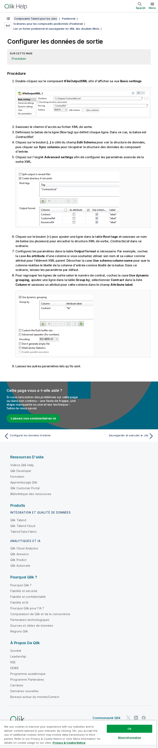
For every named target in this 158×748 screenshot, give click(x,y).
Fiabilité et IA (19, 602)
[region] (78, 734)
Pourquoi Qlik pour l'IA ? (27, 608)
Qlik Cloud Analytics (24, 548)
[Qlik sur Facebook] (144, 718)
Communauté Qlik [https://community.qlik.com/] (106, 718)
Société (15, 650)
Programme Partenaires (27, 679)
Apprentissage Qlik (23, 482)
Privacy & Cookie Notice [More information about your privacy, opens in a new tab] (69, 742)
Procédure (19, 58)
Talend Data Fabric (23, 531)
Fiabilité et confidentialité (28, 596)
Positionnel (68, 18)
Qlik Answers (19, 554)
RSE (13, 662)
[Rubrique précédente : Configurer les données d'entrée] (40, 436)
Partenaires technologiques (29, 620)
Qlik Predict (18, 560)
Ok (129, 728)
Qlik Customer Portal (25, 488)
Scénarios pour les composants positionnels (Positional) (48, 23)
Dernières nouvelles (24, 691)
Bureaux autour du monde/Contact (34, 697)
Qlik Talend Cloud (22, 526)
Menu (152, 7)
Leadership (18, 656)
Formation (17, 476)
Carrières (16, 685)
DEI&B (14, 668)
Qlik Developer (20, 471)
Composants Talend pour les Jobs (35, 18)
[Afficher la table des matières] (8, 18)
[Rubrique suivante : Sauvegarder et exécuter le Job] (117, 436)
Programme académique (27, 673)
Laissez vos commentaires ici (33, 418)
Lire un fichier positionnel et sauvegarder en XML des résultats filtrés (56, 28)
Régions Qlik (19, 631)
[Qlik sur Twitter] (128, 718)
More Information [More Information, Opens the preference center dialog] (129, 737)
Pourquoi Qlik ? (20, 585)
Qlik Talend (18, 520)
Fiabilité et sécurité (23, 591)
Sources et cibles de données (31, 625)
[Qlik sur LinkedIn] (136, 718)
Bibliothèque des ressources (30, 494)
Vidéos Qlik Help (22, 465)
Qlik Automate (20, 565)
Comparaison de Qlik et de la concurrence (40, 614)
